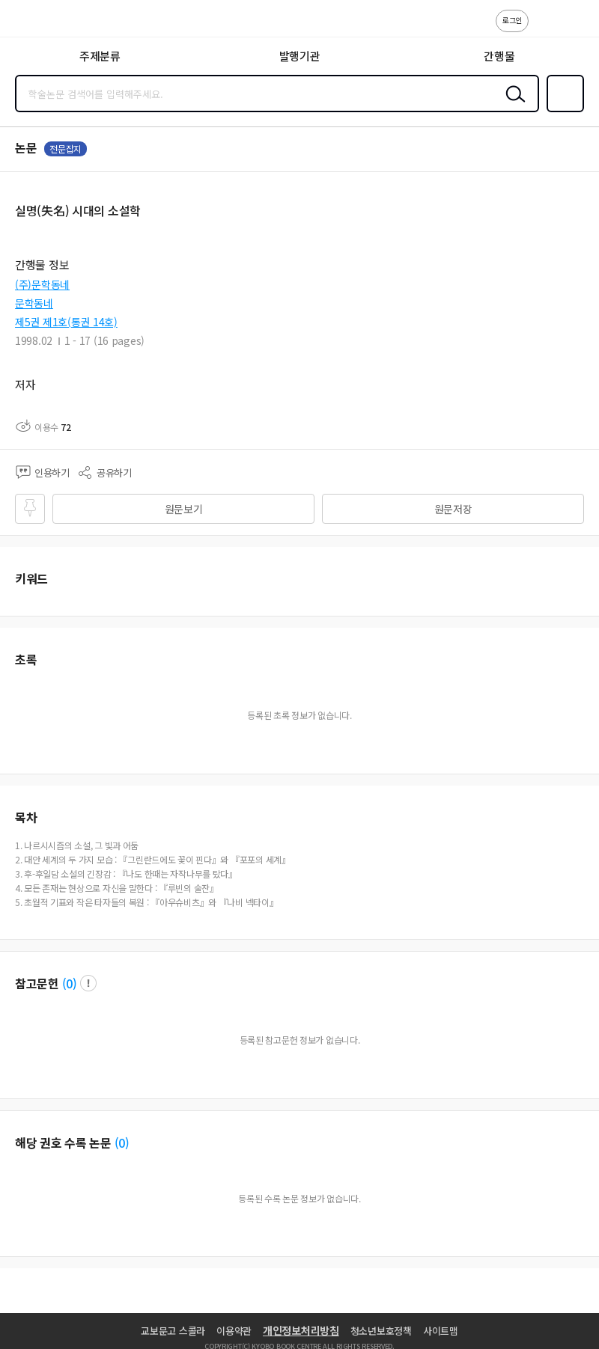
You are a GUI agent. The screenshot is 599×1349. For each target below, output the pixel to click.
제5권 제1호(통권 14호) (66, 321)
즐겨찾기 (562, 110)
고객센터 (544, 28)
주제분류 (100, 56)
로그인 (512, 19)
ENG (576, 28)
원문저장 (453, 508)
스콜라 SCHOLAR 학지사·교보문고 (45, 23)
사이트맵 (440, 1331)
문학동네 (34, 303)
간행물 (499, 56)
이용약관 (234, 1331)
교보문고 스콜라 (173, 1331)
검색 (512, 105)
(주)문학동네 (42, 284)
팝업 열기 (88, 983)
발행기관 (299, 56)
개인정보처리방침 (301, 1330)
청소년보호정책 (381, 1331)
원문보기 (184, 508)
